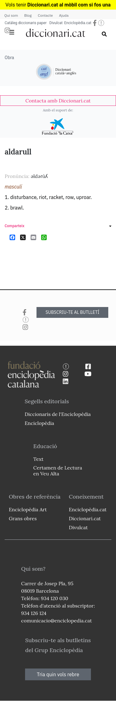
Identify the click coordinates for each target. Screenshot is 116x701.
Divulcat (56, 23)
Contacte (45, 15)
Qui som (11, 15)
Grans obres (23, 518)
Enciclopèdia (39, 423)
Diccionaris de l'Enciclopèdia (58, 414)
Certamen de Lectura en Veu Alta (57, 471)
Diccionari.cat (85, 518)
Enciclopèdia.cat (77, 23)
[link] (58, 101)
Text (38, 459)
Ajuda (64, 15)
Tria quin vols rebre (58, 674)
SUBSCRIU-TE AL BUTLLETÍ (72, 312)
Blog (28, 15)
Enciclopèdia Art (28, 509)
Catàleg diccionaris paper (26, 23)
